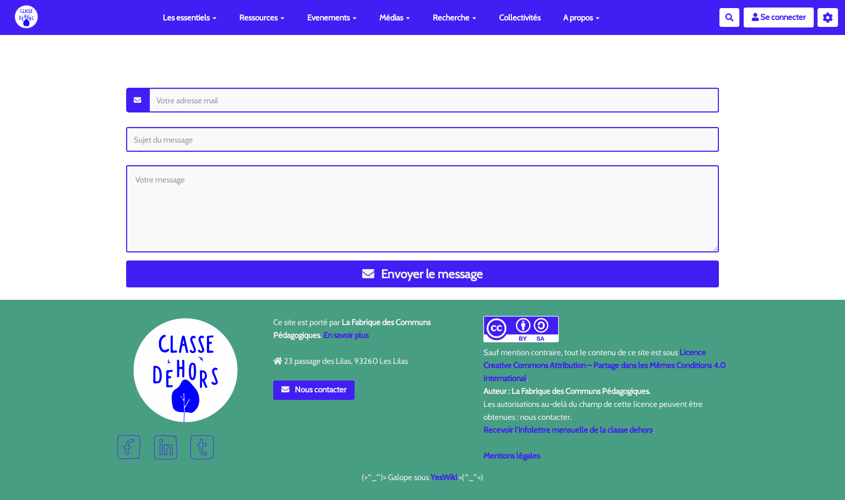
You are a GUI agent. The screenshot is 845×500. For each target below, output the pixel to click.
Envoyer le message (422, 273)
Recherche (454, 18)
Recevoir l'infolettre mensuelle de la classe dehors (568, 430)
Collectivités (520, 18)
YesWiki (444, 477)
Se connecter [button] (779, 17)
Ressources (262, 18)
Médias (394, 18)
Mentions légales (511, 456)
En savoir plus (346, 335)
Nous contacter (314, 390)
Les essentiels (190, 18)
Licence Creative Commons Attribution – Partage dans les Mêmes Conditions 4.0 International (604, 365)
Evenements (332, 18)
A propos (581, 18)
